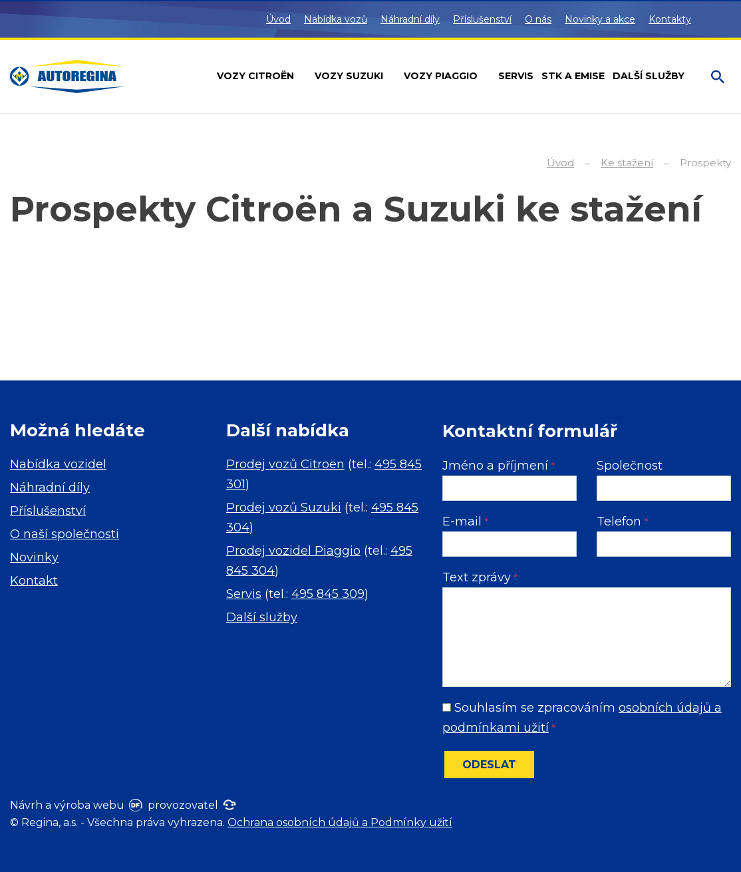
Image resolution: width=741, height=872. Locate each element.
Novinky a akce (600, 19)
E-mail (465, 521)
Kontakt (34, 580)
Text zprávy (480, 577)
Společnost (630, 465)
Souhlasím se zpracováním (582, 717)
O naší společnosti (64, 534)
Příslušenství (482, 19)
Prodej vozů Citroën (285, 464)
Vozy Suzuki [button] (350, 76)
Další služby (261, 617)
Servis (243, 594)
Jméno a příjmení (498, 465)
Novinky (34, 557)
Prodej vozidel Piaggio (293, 550)
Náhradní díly (410, 19)
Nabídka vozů (335, 19)
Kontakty (670, 19)
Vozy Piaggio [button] (442, 76)
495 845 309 (328, 594)
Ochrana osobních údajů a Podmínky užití (339, 822)
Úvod (278, 19)
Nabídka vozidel (58, 464)
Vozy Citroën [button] (257, 76)
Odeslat (489, 764)
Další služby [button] (650, 76)
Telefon (622, 521)
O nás (538, 19)
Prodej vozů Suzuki (283, 507)
